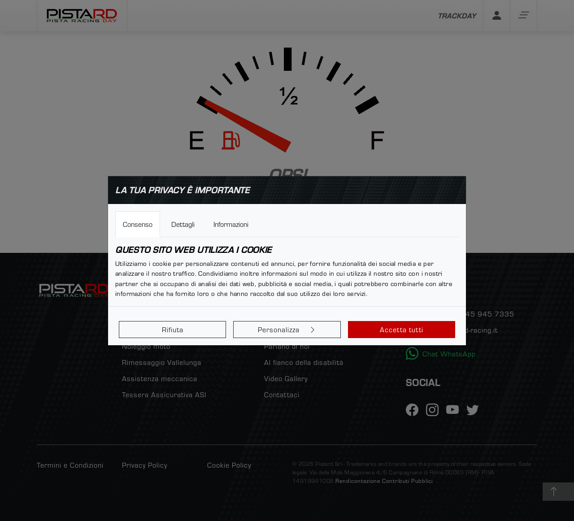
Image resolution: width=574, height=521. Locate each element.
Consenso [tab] (137, 224)
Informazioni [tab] (230, 224)
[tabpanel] (287, 271)
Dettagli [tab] (183, 224)
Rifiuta (172, 329)
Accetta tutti (401, 329)
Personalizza (287, 329)
